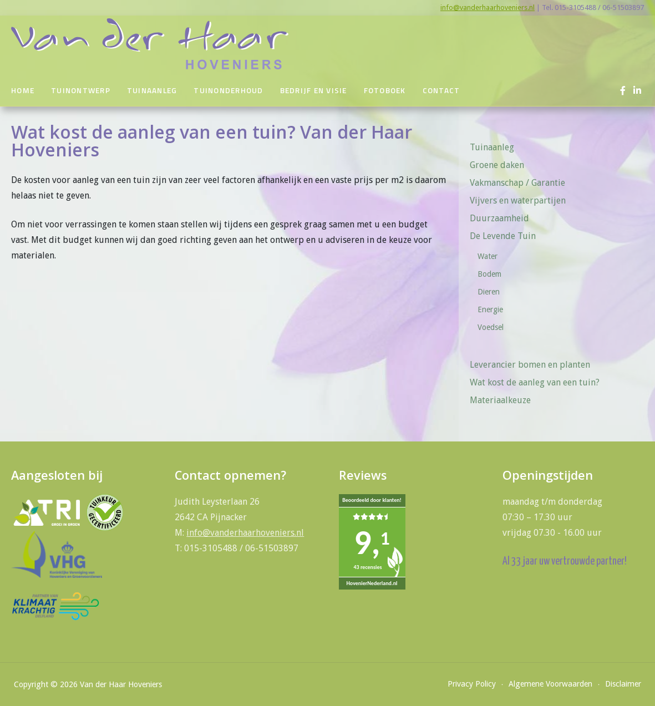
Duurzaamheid (499, 218)
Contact (441, 90)
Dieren (489, 291)
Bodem (489, 274)
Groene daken (497, 165)
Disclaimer (623, 683)
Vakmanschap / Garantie (517, 182)
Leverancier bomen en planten (530, 364)
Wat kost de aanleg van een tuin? (535, 382)
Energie (490, 309)
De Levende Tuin (507, 236)
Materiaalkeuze (500, 400)
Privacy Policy (472, 683)
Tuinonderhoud (228, 90)
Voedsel (491, 327)
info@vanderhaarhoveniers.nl (487, 7)
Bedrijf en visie (313, 90)
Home (22, 90)
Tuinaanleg (152, 90)
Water (487, 256)
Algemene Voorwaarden (550, 683)
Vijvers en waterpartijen (518, 200)
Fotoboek (385, 90)
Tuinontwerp (80, 90)
